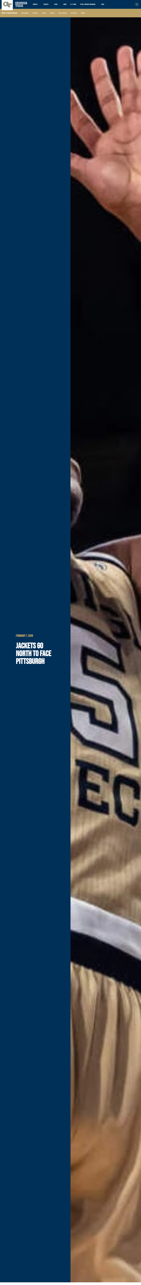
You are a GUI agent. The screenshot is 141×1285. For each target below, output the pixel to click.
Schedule (25, 16)
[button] (136, 5)
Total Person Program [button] (94, 6)
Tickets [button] (48, 6)
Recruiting (63, 16)
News (52, 16)
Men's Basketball (9, 16)
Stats (44, 16)
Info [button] (111, 6)
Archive (74, 16)
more (83, 16)
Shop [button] (69, 6)
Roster (35, 16)
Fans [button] (59, 6)
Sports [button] (35, 6)
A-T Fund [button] (78, 6)
